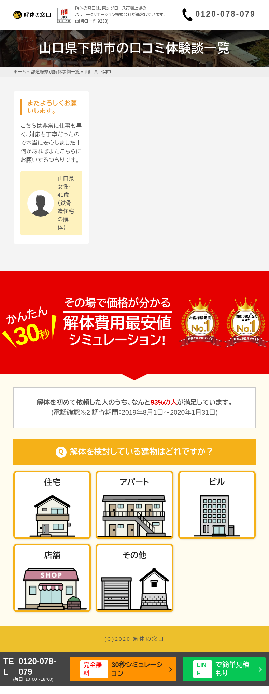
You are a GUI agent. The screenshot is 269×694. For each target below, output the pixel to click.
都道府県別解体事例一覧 (55, 71)
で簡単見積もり (221, 669)
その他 (134, 555)
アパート (134, 482)
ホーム (19, 71)
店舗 (52, 555)
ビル (217, 482)
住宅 (52, 482)
